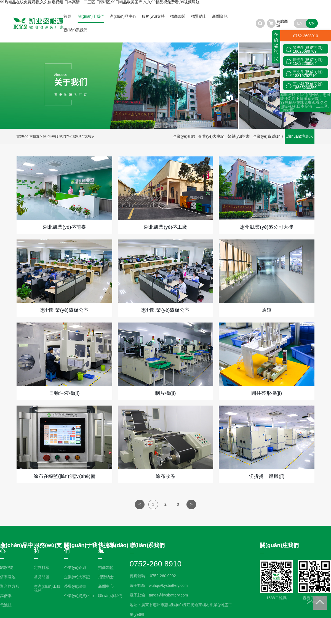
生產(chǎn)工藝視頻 (47, 588)
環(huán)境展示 (82, 136)
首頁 (67, 16)
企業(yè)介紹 (184, 136)
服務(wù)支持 (153, 16)
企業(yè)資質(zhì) (268, 136)
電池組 (6, 605)
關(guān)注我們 (279, 545)
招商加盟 (178, 16)
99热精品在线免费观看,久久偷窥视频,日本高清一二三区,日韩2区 (304, 106)
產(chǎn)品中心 (123, 16)
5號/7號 (6, 567)
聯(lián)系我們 (75, 30)
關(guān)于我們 (91, 16)
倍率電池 (7, 577)
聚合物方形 (9, 586)
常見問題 (41, 577)
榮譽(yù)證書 (239, 136)
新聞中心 (106, 586)
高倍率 (6, 595)
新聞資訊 (220, 16)
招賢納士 (199, 16)
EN (299, 23)
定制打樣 (41, 567)
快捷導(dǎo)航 (113, 548)
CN (311, 23)
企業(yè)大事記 (211, 136)
